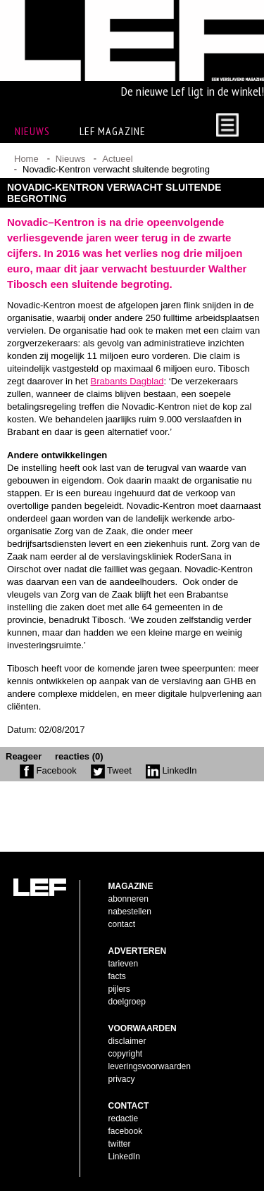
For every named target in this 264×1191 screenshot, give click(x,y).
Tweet (111, 770)
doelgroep (127, 1002)
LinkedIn (171, 770)
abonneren (128, 899)
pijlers (119, 989)
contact (122, 924)
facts (117, 976)
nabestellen (129, 911)
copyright (125, 1054)
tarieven (123, 964)
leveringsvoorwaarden (149, 1066)
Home (26, 158)
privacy (121, 1079)
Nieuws (71, 158)
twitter (119, 1144)
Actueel (117, 158)
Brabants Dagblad (127, 381)
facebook (125, 1131)
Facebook (48, 770)
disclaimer (127, 1041)
